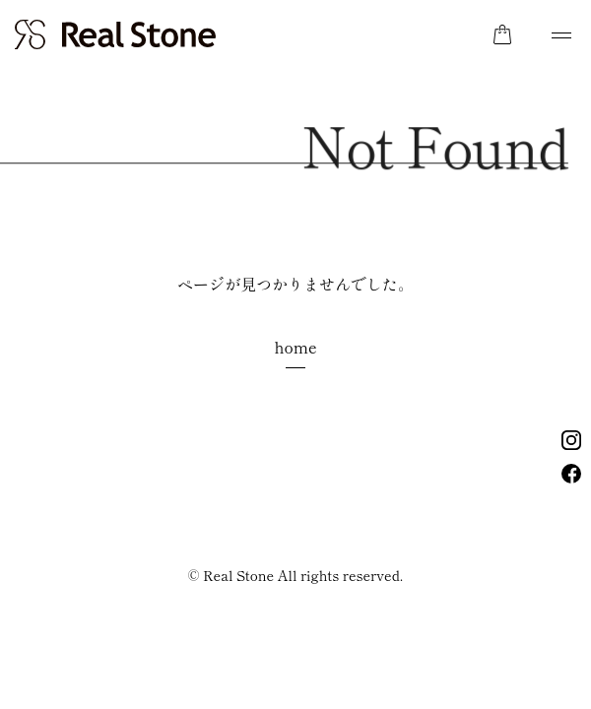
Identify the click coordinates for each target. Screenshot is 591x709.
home (295, 346)
